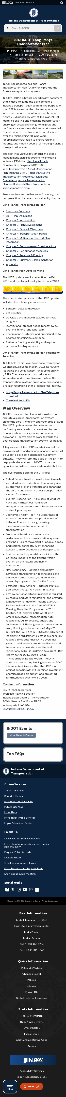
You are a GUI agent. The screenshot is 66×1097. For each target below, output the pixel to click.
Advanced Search (32, 973)
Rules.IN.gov (10, 812)
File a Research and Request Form (23, 868)
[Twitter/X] (13, 890)
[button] (62, 2)
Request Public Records (17, 852)
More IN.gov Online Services (19, 817)
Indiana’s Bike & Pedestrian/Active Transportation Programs (26, 174)
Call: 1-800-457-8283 (31, 944)
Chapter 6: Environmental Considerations (31, 246)
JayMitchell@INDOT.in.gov (18, 709)
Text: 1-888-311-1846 (32, 950)
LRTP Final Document (19, 216)
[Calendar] (37, 890)
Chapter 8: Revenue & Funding (24, 255)
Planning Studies (50, 50)
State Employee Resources (31, 997)
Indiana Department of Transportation (34, 20)
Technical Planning (23, 54)
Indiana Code (31, 1033)
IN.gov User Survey (31, 967)
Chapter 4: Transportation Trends (26, 233)
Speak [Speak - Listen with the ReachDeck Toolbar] (31, 1086)
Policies (31, 979)
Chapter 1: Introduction (20, 220)
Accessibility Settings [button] (32, 1070)
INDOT (14, 50)
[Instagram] (19, 890)
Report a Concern (14, 796)
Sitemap (32, 985)
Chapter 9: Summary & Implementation (29, 260)
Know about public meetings (20, 873)
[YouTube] (25, 890)
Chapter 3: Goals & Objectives (24, 229)
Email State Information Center (31, 925)
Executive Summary (18, 211)
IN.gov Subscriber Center (18, 823)
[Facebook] (7, 890)
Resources (30, 50)
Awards (32, 1045)
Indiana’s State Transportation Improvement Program (27, 186)
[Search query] (32, 28)
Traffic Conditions (14, 790)
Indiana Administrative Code (31, 1039)
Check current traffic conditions (22, 838)
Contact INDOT (12, 857)
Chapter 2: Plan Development (24, 225)
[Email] (31, 890)
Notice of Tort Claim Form (18, 801)
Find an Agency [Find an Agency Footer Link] (31, 937)
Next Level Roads (37, 161)
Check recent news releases (20, 863)
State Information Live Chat (31, 919)
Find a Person (31, 932)
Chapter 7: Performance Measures (27, 251)
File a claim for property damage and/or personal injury (26, 845)
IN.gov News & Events (32, 1021)
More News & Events (21, 735)
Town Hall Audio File (18, 400)
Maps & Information (32, 1015)
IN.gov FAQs (31, 992)
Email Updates (32, 1027)
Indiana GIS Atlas (13, 806)
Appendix (12, 264)
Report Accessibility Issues (32, 1076)
